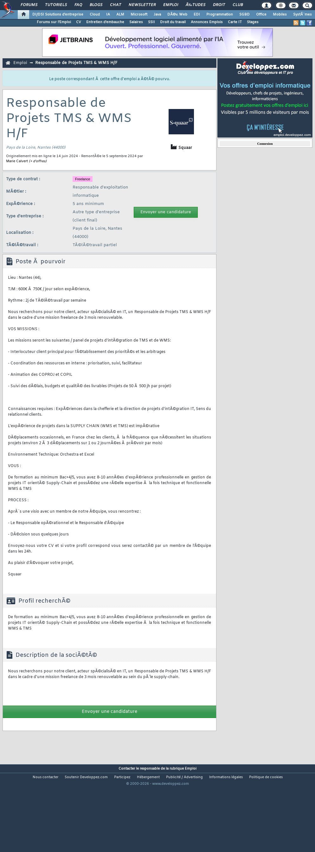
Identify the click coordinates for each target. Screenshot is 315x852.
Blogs (96, 5)
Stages (253, 22)
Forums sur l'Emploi (54, 22)
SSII (151, 22)
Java (157, 14)
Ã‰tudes (195, 5)
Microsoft (139, 14)
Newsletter (142, 5)
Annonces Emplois (207, 22)
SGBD (244, 14)
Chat (115, 5)
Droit (219, 5)
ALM (120, 14)
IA (108, 14)
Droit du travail (173, 22)
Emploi (171, 5)
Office (261, 14)
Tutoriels (56, 5)
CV (78, 22)
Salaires (136, 22)
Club (237, 5)
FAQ (78, 5)
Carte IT (235, 22)
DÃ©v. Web (177, 14)
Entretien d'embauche (105, 22)
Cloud (95, 14)
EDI (197, 14)
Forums (29, 5)
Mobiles (280, 14)
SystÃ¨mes (302, 14)
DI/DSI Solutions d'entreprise (57, 14)
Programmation (219, 14)
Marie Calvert (17, 161)
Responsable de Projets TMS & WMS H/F (76, 63)
